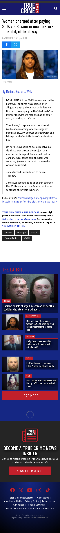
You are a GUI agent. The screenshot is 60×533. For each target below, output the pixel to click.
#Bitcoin (8, 232)
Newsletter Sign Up (30, 471)
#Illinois (34, 232)
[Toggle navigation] (5, 8)
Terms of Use (48, 501)
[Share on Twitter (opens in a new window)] (15, 44)
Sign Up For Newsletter (22, 497)
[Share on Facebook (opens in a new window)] (6, 44)
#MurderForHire (12, 238)
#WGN (27, 238)
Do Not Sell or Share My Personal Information (30, 508)
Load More (30, 395)
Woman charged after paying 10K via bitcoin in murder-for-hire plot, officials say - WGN (29, 200)
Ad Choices (18, 504)
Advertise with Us (13, 501)
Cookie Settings (36, 504)
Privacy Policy (32, 501)
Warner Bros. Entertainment (37, 518)
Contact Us (43, 497)
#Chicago (21, 232)
